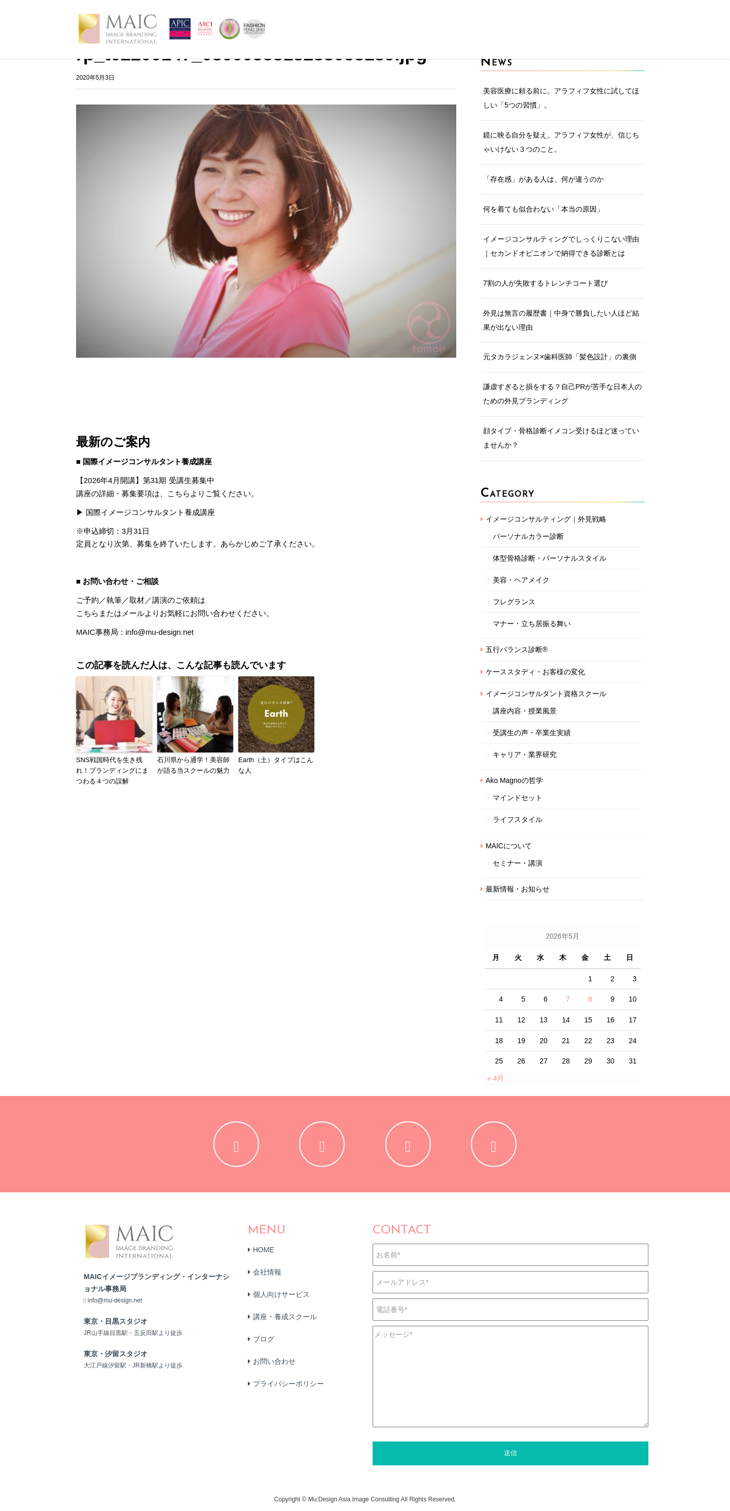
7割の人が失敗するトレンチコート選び (545, 283)
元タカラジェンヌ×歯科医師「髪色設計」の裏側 (559, 357)
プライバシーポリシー (288, 1384)
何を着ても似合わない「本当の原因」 (543, 209)
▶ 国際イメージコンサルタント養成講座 (145, 512)
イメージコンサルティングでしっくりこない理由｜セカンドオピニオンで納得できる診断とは (561, 246)
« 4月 (495, 1078)
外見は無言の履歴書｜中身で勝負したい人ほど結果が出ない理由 (561, 320)
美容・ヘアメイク (521, 580)
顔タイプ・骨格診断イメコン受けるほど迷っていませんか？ (561, 438)
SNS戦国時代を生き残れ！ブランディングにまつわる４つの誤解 (112, 770)
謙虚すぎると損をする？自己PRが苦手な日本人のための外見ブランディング (562, 394)
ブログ (263, 1339)
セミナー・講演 (517, 863)
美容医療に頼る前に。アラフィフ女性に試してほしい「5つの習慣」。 (561, 98)
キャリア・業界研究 (525, 754)
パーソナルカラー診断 (528, 536)
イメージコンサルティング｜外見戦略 (546, 519)
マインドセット (517, 798)
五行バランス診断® (517, 649)
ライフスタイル (517, 819)
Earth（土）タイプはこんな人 (275, 765)
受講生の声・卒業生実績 (532, 733)
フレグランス (514, 602)
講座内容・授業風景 (525, 711)
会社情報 (267, 1272)
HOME (263, 1250)
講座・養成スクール (285, 1317)
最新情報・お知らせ (518, 889)
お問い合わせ (274, 1361)
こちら (87, 613)
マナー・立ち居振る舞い (532, 624)
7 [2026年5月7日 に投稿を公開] (568, 999)
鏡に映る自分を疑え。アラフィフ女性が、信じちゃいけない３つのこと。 (561, 142)
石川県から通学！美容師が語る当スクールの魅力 (193, 765)
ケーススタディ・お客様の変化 (535, 672)
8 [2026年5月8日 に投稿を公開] (590, 999)
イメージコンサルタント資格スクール (546, 694)
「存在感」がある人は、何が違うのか (543, 179)
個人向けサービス (281, 1294)
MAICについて (509, 846)
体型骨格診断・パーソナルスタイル (549, 558)
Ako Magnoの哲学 (514, 780)
